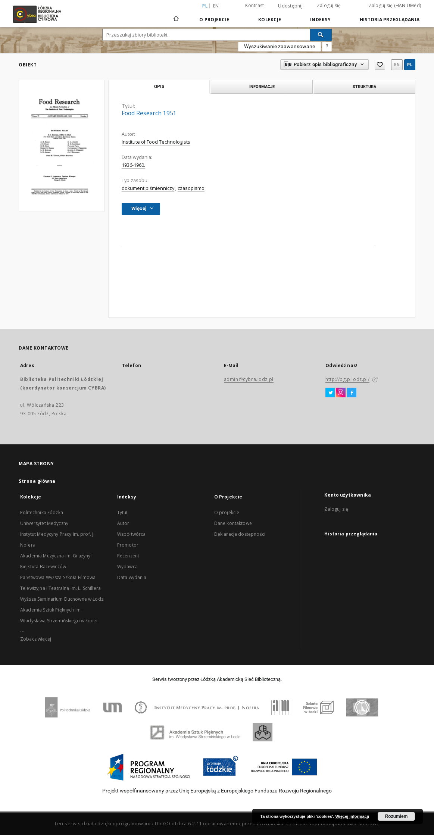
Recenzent (128, 556)
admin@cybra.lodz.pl (249, 379)
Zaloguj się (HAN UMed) (395, 5)
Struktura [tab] (364, 86)
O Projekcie (214, 19)
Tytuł (122, 512)
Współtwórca (131, 534)
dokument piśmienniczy (148, 188)
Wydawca (127, 566)
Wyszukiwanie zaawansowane (279, 46)
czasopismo (191, 188)
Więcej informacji (352, 816)
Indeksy (320, 19)
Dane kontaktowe (233, 523)
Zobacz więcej (35, 639)
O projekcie (227, 512)
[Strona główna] (176, 15)
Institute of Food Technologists (156, 142)
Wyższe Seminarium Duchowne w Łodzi (62, 599)
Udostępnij (290, 6)
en (216, 5)
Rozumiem (396, 816)
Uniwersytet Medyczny (44, 523)
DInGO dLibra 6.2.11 (178, 823)
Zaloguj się (329, 5)
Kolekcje (269, 19)
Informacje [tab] (262, 86)
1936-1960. (133, 165)
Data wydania (132, 577)
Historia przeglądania (389, 19)
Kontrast (254, 5)
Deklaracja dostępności (239, 534)
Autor (123, 523)
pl (409, 64)
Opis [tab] (159, 86)
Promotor (127, 545)
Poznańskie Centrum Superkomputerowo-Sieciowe (318, 823)
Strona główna (37, 481)
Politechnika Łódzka (41, 512)
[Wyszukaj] (321, 35)
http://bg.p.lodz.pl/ (347, 379)
